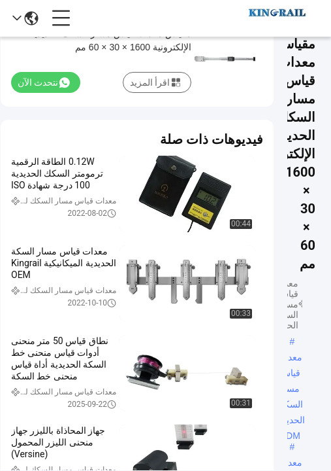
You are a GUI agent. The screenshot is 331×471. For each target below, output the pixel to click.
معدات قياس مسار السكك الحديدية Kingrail (289, 463)
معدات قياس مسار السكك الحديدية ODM (289, 358)
